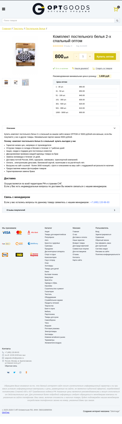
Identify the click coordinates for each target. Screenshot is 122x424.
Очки (47, 263)
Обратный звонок (102, 240)
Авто (46, 240)
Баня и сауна (50, 309)
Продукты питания (52, 303)
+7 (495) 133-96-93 (99, 202)
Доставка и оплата (80, 237)
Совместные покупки (81, 249)
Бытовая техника (51, 274)
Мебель (48, 311)
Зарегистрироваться (103, 234)
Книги (47, 272)
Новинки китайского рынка (55, 337)
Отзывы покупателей (61, 210)
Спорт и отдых (50, 254)
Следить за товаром (104, 68)
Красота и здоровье (52, 243)
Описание (61, 128)
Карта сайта (77, 260)
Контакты (76, 257)
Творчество (49, 306)
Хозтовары (49, 266)
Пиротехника (50, 314)
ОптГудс (5, 412)
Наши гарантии (78, 240)
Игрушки (48, 326)
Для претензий (101, 246)
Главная (6, 28)
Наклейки (48, 286)
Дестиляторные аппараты (55, 252)
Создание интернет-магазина (96, 411)
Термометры (49, 340)
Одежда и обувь (51, 283)
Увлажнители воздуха (53, 343)
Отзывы (76, 254)
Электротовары (51, 331)
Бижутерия (49, 277)
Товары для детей (52, 269)
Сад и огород (50, 260)
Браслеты (48, 280)
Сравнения (100, 237)
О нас (75, 234)
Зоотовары (49, 334)
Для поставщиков (79, 252)
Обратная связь (11, 366)
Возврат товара (79, 243)
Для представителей (81, 246)
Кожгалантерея (50, 257)
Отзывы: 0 (68, 46)
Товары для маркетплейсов (55, 234)
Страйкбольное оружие (54, 300)
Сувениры (48, 246)
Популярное (49, 237)
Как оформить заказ (103, 243)
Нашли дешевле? (82, 68)
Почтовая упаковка (52, 329)
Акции (47, 232)
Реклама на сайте (102, 252)
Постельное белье (35, 28)
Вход (97, 232)
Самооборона (50, 320)
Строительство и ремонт (54, 289)
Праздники (49, 249)
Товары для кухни (51, 317)
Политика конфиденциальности (108, 254)
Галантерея (49, 292)
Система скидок (102, 249)
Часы (47, 323)
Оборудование (50, 297)
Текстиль (18, 28)
